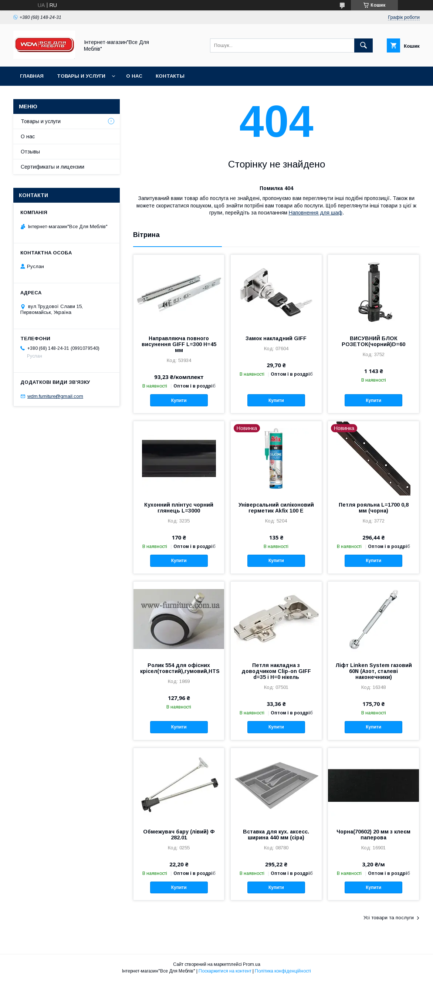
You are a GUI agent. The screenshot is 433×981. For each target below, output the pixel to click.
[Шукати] (363, 45)
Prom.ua (251, 964)
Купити (179, 400)
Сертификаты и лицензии (52, 167)
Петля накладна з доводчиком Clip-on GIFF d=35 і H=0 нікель (276, 671)
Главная (32, 76)
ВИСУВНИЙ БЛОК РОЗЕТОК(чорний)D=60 (373, 341)
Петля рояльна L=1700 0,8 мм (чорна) (374, 508)
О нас (134, 76)
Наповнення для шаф (315, 213)
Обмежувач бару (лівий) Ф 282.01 (179, 834)
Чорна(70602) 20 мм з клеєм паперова (373, 834)
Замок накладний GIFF (276, 338)
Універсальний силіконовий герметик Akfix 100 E (276, 508)
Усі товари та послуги (388, 917)
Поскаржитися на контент (225, 971)
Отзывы (30, 152)
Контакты (170, 76)
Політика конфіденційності (283, 971)
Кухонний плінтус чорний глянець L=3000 (178, 508)
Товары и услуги (81, 76)
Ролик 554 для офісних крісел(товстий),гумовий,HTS (178, 668)
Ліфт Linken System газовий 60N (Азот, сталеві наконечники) (373, 671)
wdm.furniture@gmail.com (55, 396)
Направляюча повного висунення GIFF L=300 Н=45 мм (179, 344)
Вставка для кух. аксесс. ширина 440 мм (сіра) (276, 834)
